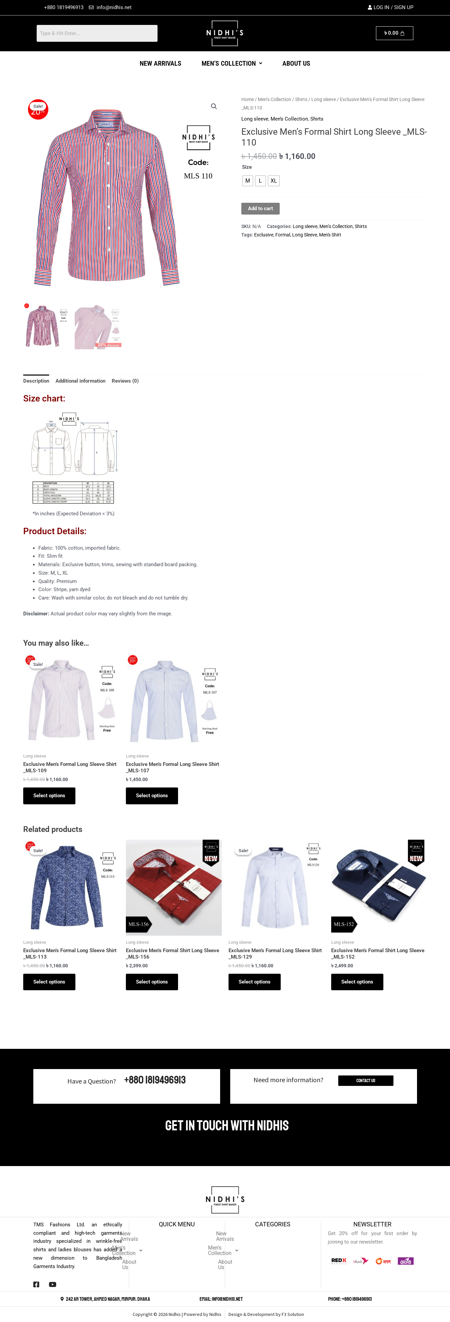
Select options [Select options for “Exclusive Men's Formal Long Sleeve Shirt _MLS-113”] (49, 982)
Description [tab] (36, 381)
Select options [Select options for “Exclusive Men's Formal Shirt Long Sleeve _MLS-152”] (357, 982)
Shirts (301, 99)
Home (247, 99)
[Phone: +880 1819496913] (324, 1299)
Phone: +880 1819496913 (350, 1299)
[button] (232, 63)
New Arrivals (160, 63)
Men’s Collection (232, 63)
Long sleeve (323, 99)
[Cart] (395, 33)
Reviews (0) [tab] (125, 381)
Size (247, 167)
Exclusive (263, 234)
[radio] (248, 181)
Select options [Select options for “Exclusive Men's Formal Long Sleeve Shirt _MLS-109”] (49, 796)
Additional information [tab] (80, 381)
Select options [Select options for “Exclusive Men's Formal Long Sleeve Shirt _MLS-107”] (152, 796)
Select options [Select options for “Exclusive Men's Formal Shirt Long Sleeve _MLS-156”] (152, 982)
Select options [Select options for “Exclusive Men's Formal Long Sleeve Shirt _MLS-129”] (255, 982)
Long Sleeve (304, 234)
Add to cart (260, 208)
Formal (282, 234)
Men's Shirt (330, 234)
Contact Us (365, 1081)
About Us (296, 63)
